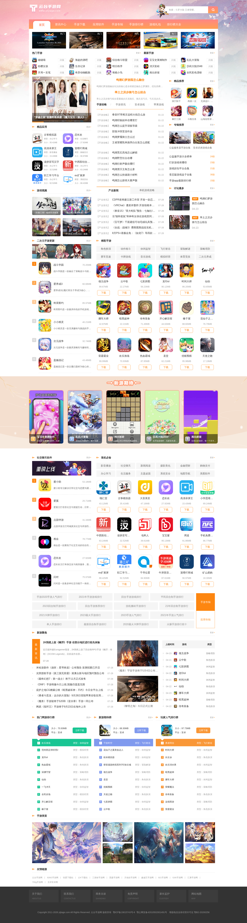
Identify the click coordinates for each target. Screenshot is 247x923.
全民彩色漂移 (194, 72)
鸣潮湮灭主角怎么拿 (123, 169)
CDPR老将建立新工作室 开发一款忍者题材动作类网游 (134, 199)
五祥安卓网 (53, 882)
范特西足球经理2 (50, 750)
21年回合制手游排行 (176, 606)
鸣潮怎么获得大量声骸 (124, 180)
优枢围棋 (187, 356)
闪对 (56, 577)
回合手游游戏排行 (131, 597)
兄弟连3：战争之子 (208, 101)
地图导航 (185, 473)
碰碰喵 (42, 60)
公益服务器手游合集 (179, 147)
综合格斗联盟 (119, 60)
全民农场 (46, 794)
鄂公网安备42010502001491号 (152, 912)
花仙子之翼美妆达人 (207, 318)
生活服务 (126, 473)
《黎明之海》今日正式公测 (138, 706)
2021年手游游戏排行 (90, 597)
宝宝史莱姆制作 (158, 60)
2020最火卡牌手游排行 (136, 624)
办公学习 (106, 473)
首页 (42, 24)
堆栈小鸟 (117, 72)
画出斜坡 (154, 72)
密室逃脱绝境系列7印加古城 (117, 764)
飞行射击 (165, 248)
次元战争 (59, 341)
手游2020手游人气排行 (50, 597)
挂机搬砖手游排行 (136, 606)
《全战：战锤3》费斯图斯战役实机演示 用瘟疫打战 (134, 227)
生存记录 (80, 66)
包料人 (145, 535)
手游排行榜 (136, 24)
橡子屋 (186, 318)
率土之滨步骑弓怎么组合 (130, 92)
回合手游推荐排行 (95, 606)
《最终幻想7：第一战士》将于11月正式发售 (61, 678)
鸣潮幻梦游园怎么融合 (130, 79)
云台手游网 (37, 878)
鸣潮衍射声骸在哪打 (123, 163)
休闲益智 (146, 248)
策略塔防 (205, 248)
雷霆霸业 (103, 356)
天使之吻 (207, 356)
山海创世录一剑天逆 (208, 119)
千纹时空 (107, 743)
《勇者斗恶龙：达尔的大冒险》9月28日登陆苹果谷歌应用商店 (70, 695)
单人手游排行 (54, 624)
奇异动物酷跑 (82, 72)
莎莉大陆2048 (194, 66)
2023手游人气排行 (131, 615)
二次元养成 (205, 256)
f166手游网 (177, 878)
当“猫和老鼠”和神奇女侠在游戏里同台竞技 (134, 216)
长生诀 (168, 757)
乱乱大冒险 (193, 60)
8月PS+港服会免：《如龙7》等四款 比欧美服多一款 (134, 233)
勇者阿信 (169, 743)
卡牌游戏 (126, 256)
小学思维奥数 (207, 498)
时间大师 (187, 281)
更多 (138, 53)
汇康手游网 (192, 878)
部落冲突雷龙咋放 (122, 131)
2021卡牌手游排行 (49, 615)
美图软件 (205, 473)
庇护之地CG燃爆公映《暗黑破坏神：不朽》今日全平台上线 (69, 690)
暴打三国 (176, 119)
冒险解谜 (185, 248)
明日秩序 (117, 66)
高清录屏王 (50, 148)
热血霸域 (145, 356)
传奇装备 (145, 318)
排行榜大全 (174, 24)
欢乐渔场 (124, 356)
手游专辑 (117, 24)
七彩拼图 (145, 281)
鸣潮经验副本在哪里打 (124, 120)
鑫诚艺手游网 (147, 878)
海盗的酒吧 (81, 60)
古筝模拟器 (50, 134)
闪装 (62, 60)
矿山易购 (207, 572)
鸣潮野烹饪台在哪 (122, 158)
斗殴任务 (192, 119)
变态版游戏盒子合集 (180, 174)
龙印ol (165, 281)
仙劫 (207, 281)
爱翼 (56, 500)
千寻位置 (145, 572)
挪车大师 (103, 318)
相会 (56, 539)
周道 (186, 535)
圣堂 (165, 356)
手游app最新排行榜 (180, 180)
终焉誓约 (59, 303)
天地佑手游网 (130, 878)
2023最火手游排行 (90, 615)
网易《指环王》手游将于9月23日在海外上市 (61, 706)
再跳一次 (192, 101)
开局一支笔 (44, 72)
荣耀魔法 (169, 787)
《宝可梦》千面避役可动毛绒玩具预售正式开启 (134, 222)
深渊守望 (46, 772)
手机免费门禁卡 (207, 535)
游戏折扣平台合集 (179, 168)
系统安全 (165, 473)
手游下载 (79, 24)
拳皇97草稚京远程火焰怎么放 (128, 114)
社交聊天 (126, 465)
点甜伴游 (59, 520)
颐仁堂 (103, 498)
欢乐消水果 (170, 764)
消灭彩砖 (154, 66)
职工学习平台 (51, 175)
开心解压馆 (166, 318)
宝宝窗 (166, 535)
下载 (103, 292)
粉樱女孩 (43, 66)
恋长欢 (78, 134)
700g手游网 (37, 882)
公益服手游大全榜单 (180, 156)
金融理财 (185, 465)
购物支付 (205, 465)
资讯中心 (60, 24)
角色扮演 (106, 248)
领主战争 (103, 281)
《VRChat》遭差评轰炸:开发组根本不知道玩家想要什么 (134, 205)
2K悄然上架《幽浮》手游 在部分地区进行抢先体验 (71, 642)
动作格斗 (126, 248)
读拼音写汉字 (51, 162)
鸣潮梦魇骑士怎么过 (123, 137)
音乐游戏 (146, 256)
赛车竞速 (106, 256)
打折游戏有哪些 (178, 162)
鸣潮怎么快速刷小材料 (124, 174)
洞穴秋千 (176, 101)
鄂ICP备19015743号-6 (124, 912)
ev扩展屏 (80, 175)
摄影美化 (165, 465)
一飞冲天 (46, 787)
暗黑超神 (124, 318)
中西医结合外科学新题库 (83, 162)
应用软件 (98, 24)
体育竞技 (185, 256)
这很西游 (169, 801)
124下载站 (83, 878)
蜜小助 (57, 481)
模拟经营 (165, 256)
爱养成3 (58, 284)
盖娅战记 (59, 360)
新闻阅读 (146, 465)
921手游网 (163, 878)
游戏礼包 (155, 24)
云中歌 (124, 281)
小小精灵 (59, 322)
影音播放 (106, 465)
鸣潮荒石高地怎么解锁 (124, 152)
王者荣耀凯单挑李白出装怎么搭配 (131, 142)
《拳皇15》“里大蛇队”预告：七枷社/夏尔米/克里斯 (134, 210)
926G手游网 (52, 878)
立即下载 (79, 730)
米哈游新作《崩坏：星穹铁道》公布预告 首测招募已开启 (68, 667)
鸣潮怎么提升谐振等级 (124, 125)
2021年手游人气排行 (172, 615)
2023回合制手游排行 (54, 606)
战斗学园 (59, 265)
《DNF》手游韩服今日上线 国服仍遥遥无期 (60, 684)
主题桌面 (146, 473)
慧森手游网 (114, 878)
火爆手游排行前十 (177, 624)
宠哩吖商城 (81, 148)
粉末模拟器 (109, 757)
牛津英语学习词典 (166, 572)
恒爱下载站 (68, 878)
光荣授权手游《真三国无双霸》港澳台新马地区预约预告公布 (70, 673)
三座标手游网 (98, 878)
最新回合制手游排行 (95, 624)
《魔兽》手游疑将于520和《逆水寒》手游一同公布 (64, 701)
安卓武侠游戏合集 (202, 147)
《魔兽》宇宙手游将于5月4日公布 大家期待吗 (137, 670)
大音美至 (145, 498)
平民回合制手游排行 (172, 597)
